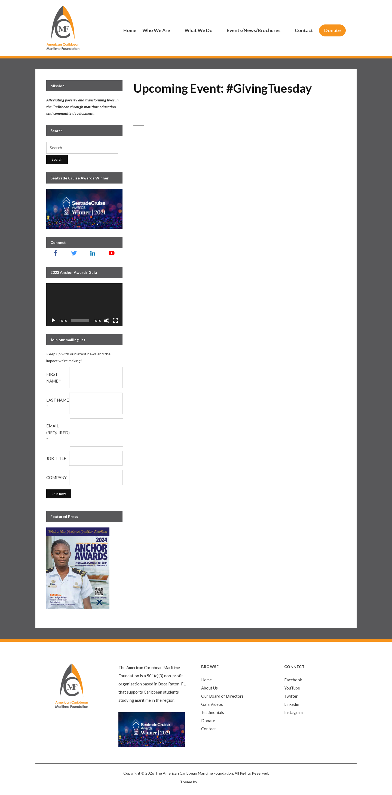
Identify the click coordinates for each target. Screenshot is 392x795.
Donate (332, 30)
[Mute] (106, 320)
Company (56, 477)
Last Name (57, 403)
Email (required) (58, 432)
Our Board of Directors (222, 696)
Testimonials (212, 712)
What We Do (199, 30)
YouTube (292, 687)
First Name (53, 377)
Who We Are (156, 30)
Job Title (56, 458)
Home (129, 30)
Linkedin (291, 704)
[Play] (53, 320)
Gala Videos (212, 704)
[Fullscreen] (115, 320)
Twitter (291, 696)
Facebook (293, 679)
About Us (209, 687)
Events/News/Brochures (253, 30)
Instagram (293, 712)
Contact (304, 30)
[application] (84, 304)
